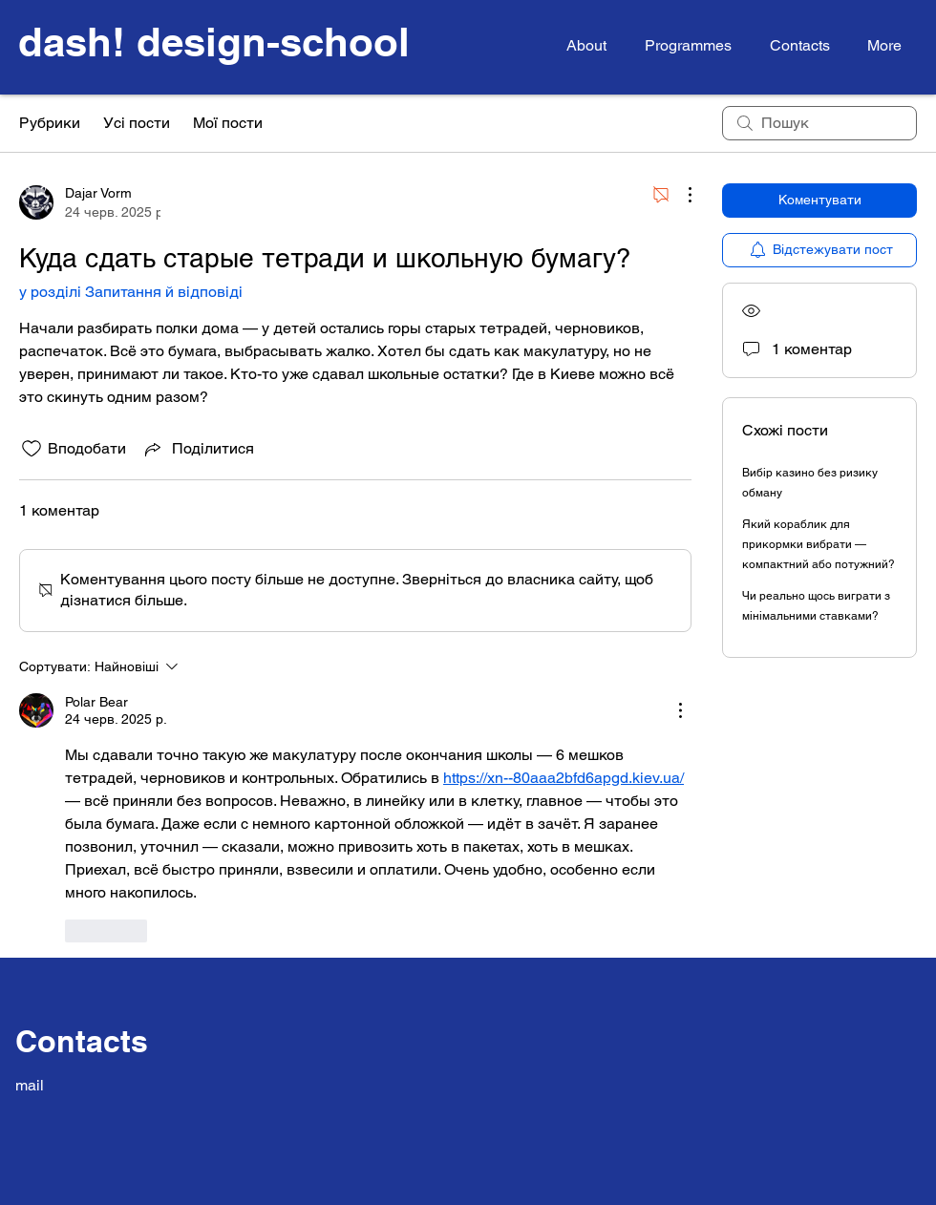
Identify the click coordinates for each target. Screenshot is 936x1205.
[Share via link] (197, 448)
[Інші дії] (680, 194)
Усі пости (136, 123)
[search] (819, 123)
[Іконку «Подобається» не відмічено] (31, 448)
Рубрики (49, 123)
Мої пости (228, 123)
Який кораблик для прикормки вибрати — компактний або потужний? (818, 544)
